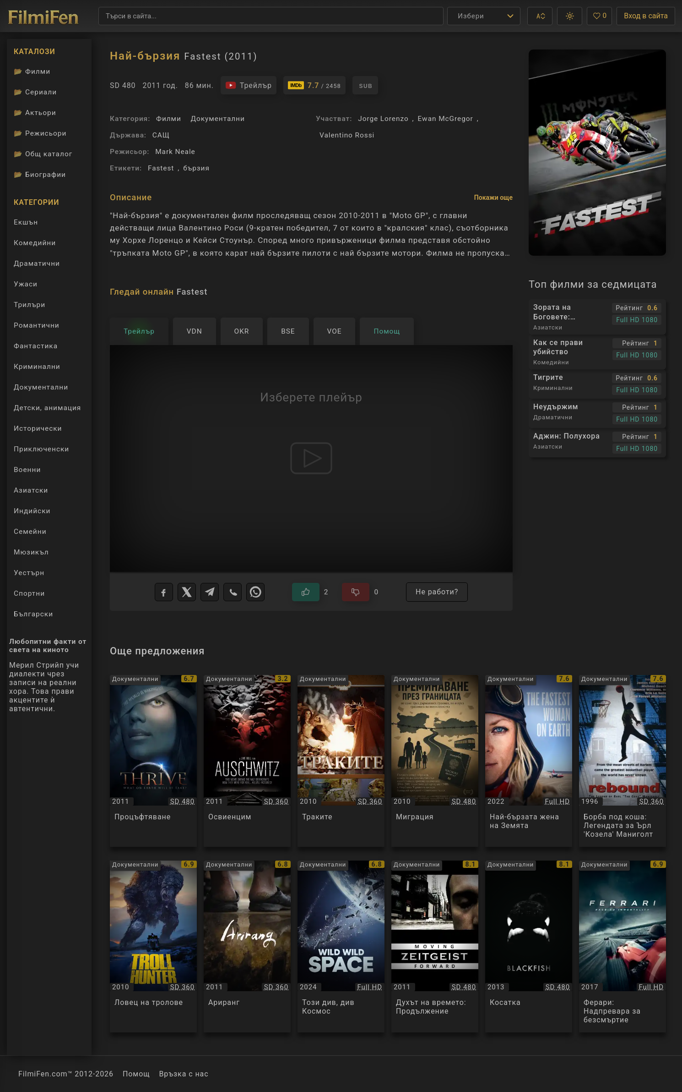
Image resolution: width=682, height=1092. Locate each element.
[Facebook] (164, 592)
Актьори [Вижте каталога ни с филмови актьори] (35, 113)
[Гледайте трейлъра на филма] (248, 85)
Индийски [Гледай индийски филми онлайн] (32, 511)
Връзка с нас (183, 1074)
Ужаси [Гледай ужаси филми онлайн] (26, 284)
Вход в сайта (646, 15)
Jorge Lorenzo (383, 119)
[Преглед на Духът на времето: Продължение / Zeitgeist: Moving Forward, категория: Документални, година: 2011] (434, 946)
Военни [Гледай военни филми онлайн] (27, 470)
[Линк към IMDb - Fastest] (314, 85)
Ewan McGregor (445, 119)
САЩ (161, 135)
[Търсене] (271, 16)
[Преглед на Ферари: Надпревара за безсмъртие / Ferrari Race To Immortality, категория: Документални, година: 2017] (622, 946)
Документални (218, 119)
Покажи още (493, 197)
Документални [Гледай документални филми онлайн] (41, 387)
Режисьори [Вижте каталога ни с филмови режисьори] (40, 133)
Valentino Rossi (346, 135)
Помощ (136, 1074)
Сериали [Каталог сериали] (35, 92)
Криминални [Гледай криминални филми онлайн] (37, 366)
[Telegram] (209, 592)
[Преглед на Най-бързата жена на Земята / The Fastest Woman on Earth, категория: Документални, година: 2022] (528, 761)
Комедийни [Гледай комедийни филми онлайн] (35, 243)
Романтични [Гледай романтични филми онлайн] (37, 325)
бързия (196, 168)
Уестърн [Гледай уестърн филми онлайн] (29, 573)
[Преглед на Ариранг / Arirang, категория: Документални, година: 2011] (247, 946)
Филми (168, 119)
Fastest (161, 168)
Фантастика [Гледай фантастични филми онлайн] (36, 346)
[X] (187, 592)
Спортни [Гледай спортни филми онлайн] (29, 593)
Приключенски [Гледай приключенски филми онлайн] (41, 449)
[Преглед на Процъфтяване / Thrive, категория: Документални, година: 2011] (153, 761)
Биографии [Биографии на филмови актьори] (40, 174)
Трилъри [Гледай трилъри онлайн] (29, 307)
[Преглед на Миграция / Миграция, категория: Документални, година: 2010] (434, 761)
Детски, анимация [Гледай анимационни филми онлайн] (47, 408)
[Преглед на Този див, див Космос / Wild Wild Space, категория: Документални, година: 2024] (341, 946)
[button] (539, 16)
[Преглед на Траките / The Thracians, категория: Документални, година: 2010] (341, 761)
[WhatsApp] (255, 592)
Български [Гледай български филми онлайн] (33, 614)
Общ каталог (43, 154)
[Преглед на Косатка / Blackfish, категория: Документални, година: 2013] (528, 946)
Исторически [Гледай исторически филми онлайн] (38, 428)
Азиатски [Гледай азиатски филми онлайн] (31, 490)
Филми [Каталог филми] (32, 71)
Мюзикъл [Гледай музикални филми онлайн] (31, 552)
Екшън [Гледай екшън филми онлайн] (26, 222)
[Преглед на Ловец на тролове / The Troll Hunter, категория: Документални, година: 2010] (153, 946)
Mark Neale (175, 152)
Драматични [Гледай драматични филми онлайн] (37, 263)
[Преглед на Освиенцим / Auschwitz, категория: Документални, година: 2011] (247, 761)
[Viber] (232, 592)
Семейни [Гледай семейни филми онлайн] (30, 531)
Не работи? (437, 591)
